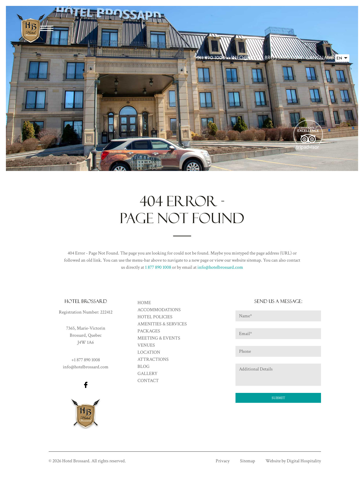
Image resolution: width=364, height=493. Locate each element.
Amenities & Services (162, 324)
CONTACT (148, 381)
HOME (144, 303)
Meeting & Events (158, 338)
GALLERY (147, 373)
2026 (56, 461)
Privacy (223, 461)
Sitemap (247, 461)
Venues (146, 345)
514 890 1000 (211, 58)
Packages (148, 331)
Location (148, 352)
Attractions (153, 359)
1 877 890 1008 (158, 267)
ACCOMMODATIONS (159, 310)
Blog (143, 366)
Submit (278, 397)
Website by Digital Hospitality (293, 461)
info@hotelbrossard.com (266, 58)
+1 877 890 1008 (85, 360)
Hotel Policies (154, 317)
